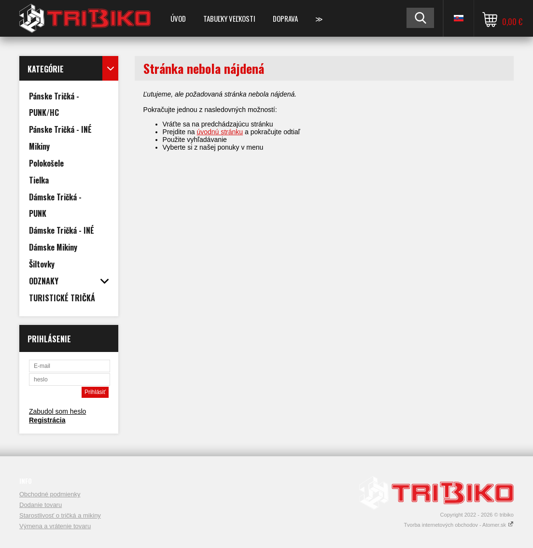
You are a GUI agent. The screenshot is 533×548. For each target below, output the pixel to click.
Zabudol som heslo (57, 411)
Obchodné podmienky (49, 494)
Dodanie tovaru (40, 504)
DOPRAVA (285, 18)
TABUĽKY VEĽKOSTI (229, 18)
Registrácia (47, 420)
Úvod (178, 18)
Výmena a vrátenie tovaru (55, 526)
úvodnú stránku (219, 132)
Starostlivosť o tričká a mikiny (60, 515)
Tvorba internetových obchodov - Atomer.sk (459, 525)
